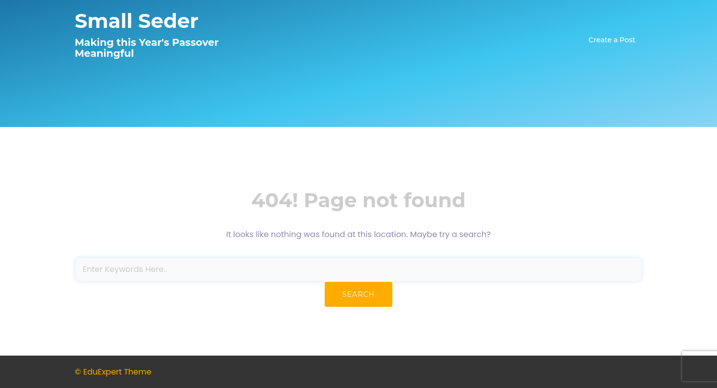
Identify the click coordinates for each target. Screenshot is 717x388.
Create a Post (612, 39)
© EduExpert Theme (113, 372)
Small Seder (136, 20)
